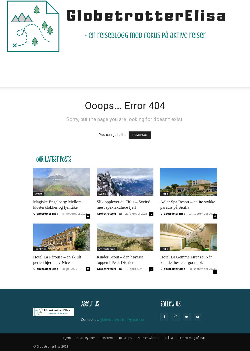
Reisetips (129, 61)
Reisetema (104, 61)
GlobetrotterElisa (45, 213)
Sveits (38, 194)
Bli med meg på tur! (64, 78)
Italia (165, 194)
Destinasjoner (74, 61)
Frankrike (40, 249)
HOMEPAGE (139, 135)
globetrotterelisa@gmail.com (123, 319)
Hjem (51, 61)
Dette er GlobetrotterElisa (167, 61)
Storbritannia (106, 249)
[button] (211, 61)
